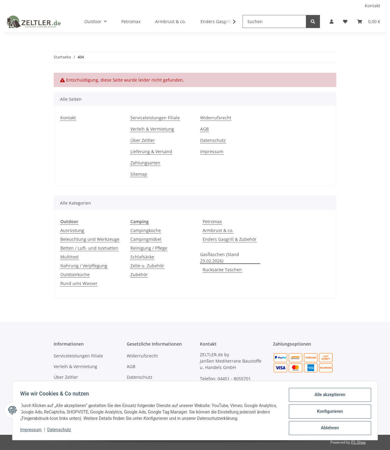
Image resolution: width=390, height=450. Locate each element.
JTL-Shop (358, 442)
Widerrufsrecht (215, 118)
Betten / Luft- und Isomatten (89, 248)
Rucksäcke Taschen (222, 269)
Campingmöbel (145, 239)
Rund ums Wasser (79, 283)
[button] (331, 21)
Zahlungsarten (145, 163)
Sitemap (138, 174)
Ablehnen (328, 428)
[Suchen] (274, 21)
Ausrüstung (72, 230)
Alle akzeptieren (327, 396)
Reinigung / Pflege (148, 248)
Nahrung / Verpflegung (83, 266)
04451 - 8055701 (234, 378)
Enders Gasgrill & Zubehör (230, 239)
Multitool (69, 257)
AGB (204, 129)
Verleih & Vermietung (152, 129)
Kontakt (372, 6)
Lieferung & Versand (151, 151)
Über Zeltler (142, 140)
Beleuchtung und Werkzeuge (89, 239)
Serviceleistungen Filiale (155, 118)
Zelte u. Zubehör (147, 266)
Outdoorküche (75, 274)
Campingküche (145, 230)
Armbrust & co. (218, 230)
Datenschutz (61, 431)
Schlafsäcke (142, 257)
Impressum (33, 431)
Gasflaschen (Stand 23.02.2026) (219, 257)
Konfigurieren (328, 412)
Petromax (212, 221)
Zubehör (139, 274)
